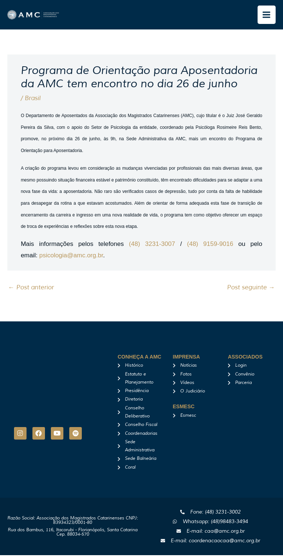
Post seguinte (251, 289)
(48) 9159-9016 (210, 245)
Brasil (33, 100)
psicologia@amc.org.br (71, 257)
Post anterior (31, 289)
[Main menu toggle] (267, 16)
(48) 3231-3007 (152, 245)
